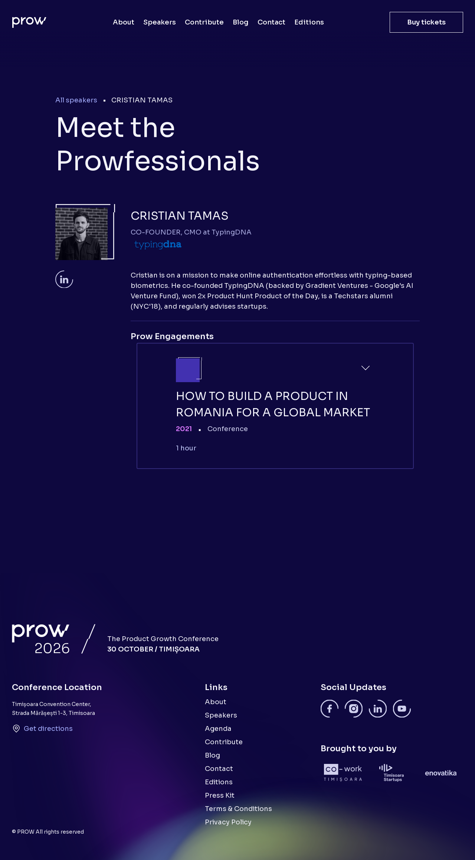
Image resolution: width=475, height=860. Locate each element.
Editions (309, 22)
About (123, 22)
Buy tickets (426, 22)
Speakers (159, 22)
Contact (271, 22)
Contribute (204, 22)
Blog (241, 22)
